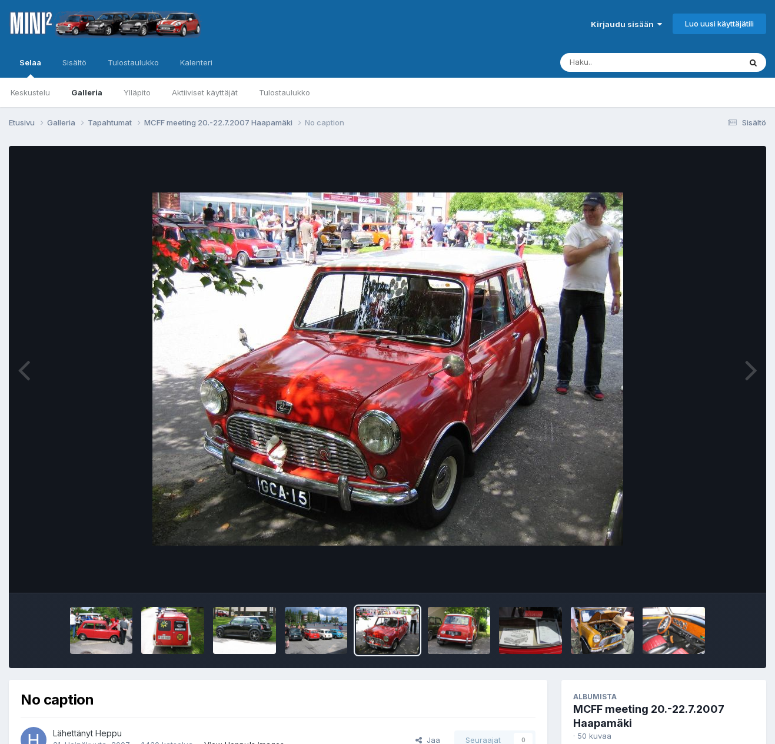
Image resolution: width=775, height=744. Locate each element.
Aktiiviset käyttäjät (205, 92)
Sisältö (74, 62)
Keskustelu (30, 92)
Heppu (108, 733)
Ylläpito (137, 92)
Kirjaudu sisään (626, 24)
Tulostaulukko (284, 92)
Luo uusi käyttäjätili (719, 23)
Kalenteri (196, 62)
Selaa (30, 68)
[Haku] (628, 62)
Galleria (86, 92)
